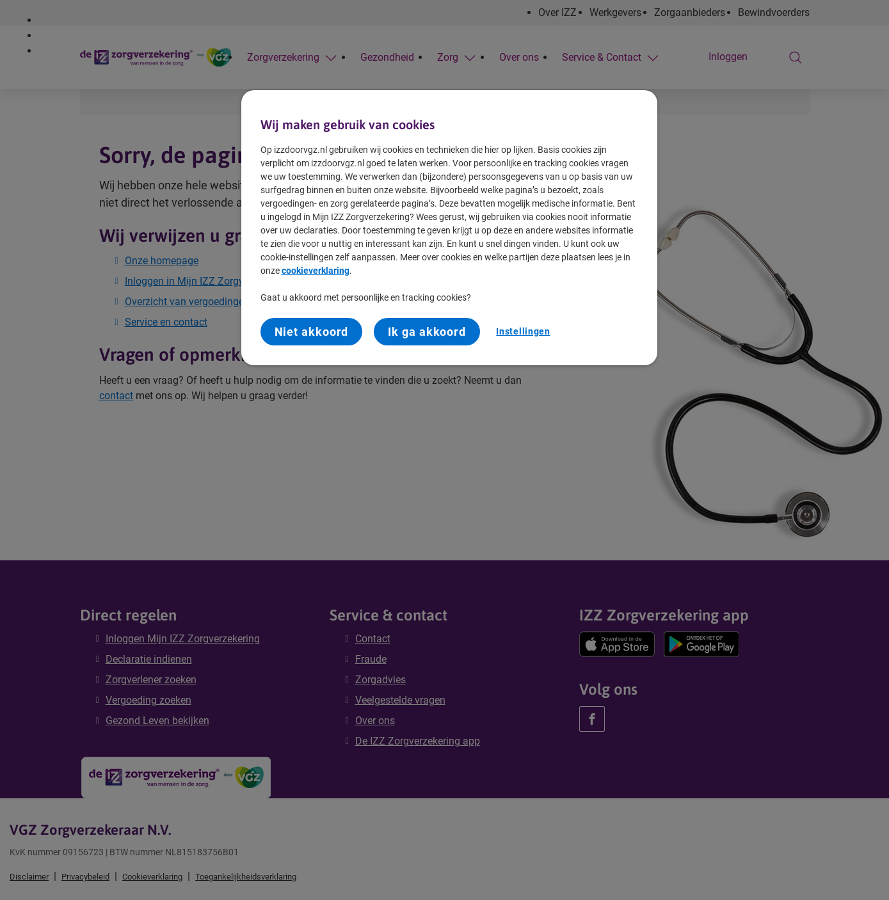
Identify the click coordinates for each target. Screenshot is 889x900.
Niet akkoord (312, 331)
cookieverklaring (315, 270)
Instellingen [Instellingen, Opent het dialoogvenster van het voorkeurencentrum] (523, 331)
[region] (449, 228)
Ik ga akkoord (427, 331)
